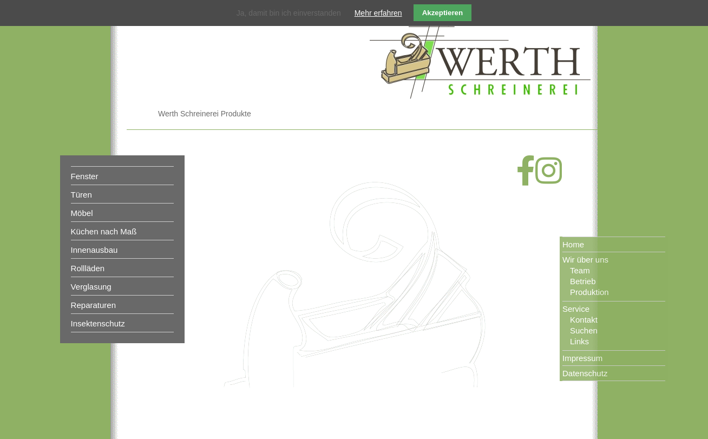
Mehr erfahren (378, 13)
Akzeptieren (442, 13)
